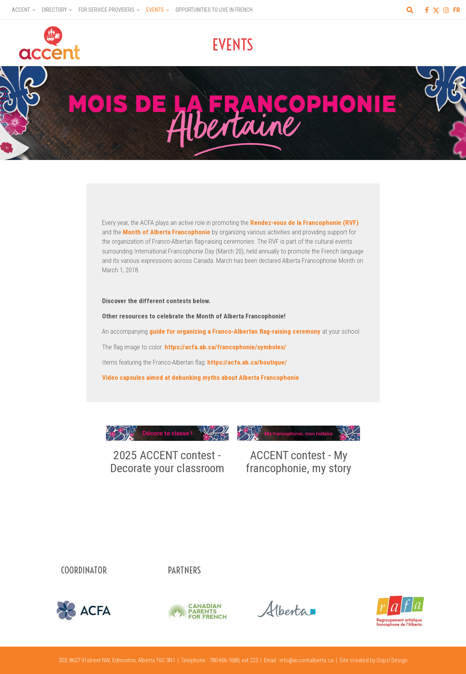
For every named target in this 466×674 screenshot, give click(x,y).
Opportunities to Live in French (214, 10)
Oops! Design (391, 660)
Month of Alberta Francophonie (166, 232)
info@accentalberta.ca (306, 660)
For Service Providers (106, 10)
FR (456, 10)
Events (155, 10)
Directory (54, 10)
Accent (21, 10)
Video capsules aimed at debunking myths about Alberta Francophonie (200, 377)
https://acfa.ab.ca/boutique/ (247, 362)
